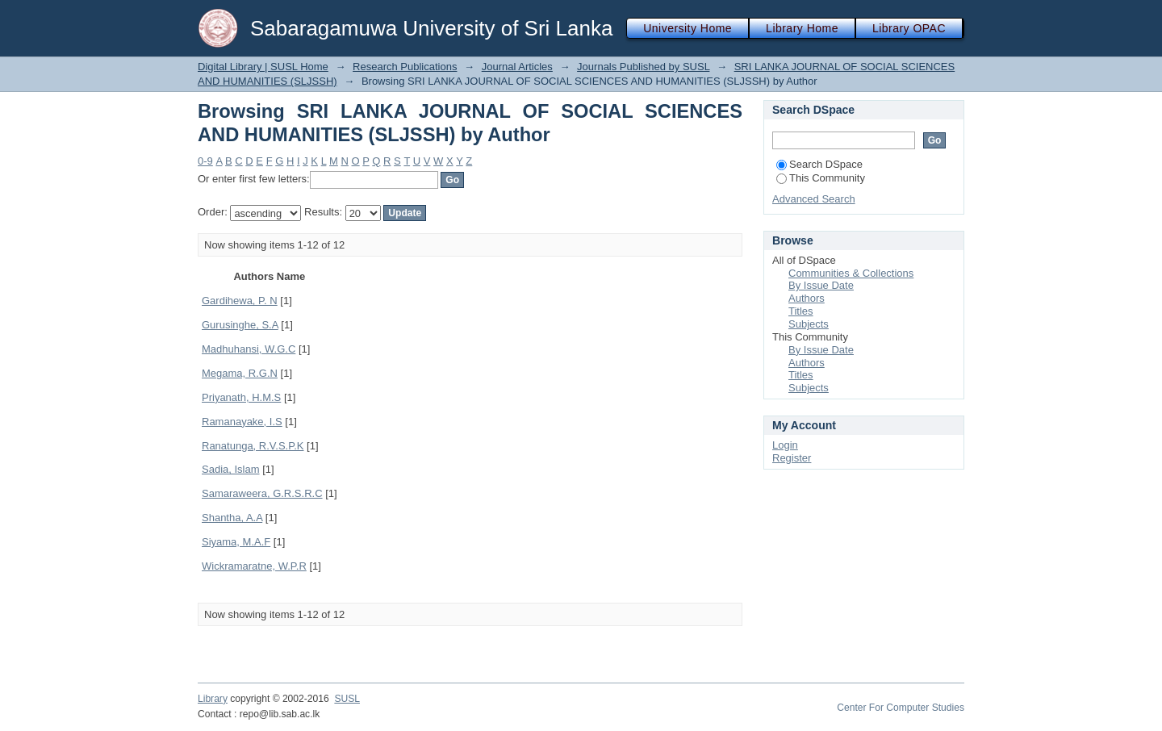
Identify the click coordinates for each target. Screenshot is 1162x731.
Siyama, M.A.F (236, 542)
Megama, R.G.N (240, 373)
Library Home (802, 28)
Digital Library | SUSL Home (263, 67)
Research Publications (405, 67)
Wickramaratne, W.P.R (254, 566)
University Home (687, 28)
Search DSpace (819, 164)
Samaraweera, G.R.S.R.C (262, 493)
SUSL (347, 698)
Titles (800, 311)
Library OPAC (909, 28)
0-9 (205, 161)
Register (791, 458)
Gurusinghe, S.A (240, 325)
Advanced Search (813, 199)
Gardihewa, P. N (240, 300)
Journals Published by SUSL (643, 67)
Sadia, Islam (231, 469)
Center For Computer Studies (900, 707)
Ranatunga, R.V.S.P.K (252, 446)
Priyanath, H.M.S (241, 397)
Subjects (808, 324)
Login (785, 445)
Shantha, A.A (232, 518)
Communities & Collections (850, 273)
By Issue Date (821, 285)
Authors (806, 298)
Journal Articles (517, 67)
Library (213, 698)
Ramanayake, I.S (242, 422)
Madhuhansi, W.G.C (248, 349)
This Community (820, 178)
